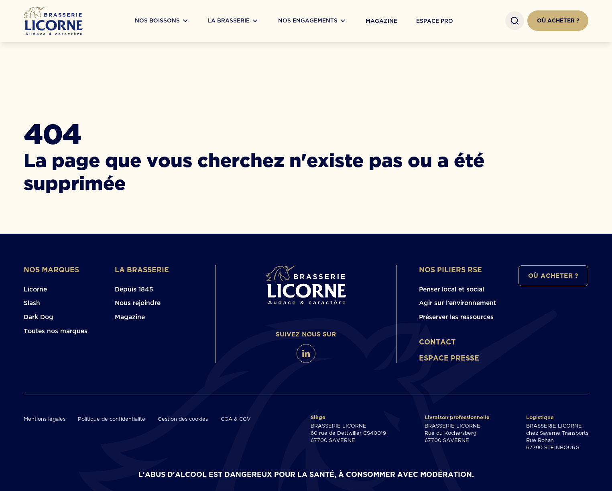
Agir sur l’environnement (457, 302)
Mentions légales (44, 418)
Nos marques (51, 270)
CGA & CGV (236, 418)
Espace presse (449, 358)
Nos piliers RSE (450, 270)
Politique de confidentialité (111, 418)
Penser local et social (451, 289)
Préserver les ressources (456, 316)
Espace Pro (434, 21)
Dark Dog (38, 316)
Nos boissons (157, 20)
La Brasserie (229, 20)
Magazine (381, 21)
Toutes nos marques (55, 330)
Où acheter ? (558, 20)
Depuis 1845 (134, 289)
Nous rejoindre (138, 302)
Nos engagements (308, 20)
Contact (437, 342)
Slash (32, 302)
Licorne (35, 289)
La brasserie (142, 270)
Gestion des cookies (183, 418)
